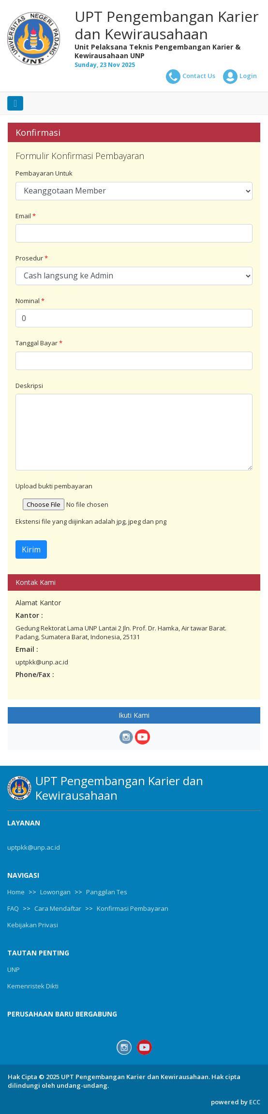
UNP (13, 969)
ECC (254, 1102)
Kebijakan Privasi (32, 924)
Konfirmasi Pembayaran (132, 908)
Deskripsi (29, 385)
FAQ (13, 908)
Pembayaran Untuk (44, 173)
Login (240, 76)
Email (25, 215)
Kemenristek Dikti (33, 986)
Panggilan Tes (106, 892)
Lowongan (55, 892)
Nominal (30, 300)
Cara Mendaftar (57, 908)
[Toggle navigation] (15, 103)
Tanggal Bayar (38, 343)
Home (16, 892)
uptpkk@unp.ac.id (33, 847)
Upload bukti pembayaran (53, 486)
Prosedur (31, 258)
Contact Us (190, 76)
